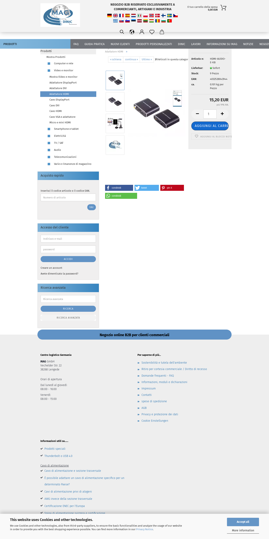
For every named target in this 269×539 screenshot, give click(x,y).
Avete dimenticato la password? (59, 273)
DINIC (181, 44)
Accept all (243, 522)
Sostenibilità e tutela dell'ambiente (164, 362)
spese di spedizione (154, 401)
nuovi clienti (120, 44)
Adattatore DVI (58, 88)
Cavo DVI (54, 105)
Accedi (68, 259)
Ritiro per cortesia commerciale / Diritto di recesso (174, 369)
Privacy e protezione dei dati (160, 414)
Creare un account (51, 267)
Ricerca (68, 308)
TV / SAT (54, 143)
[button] (119, 188)
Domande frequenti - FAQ (158, 375)
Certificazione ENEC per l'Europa (64, 506)
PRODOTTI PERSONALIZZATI (154, 44)
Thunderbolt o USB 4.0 (58, 456)
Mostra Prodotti (55, 56)
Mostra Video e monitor (63, 76)
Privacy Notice (144, 529)
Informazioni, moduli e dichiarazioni (164, 382)
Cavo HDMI (55, 111)
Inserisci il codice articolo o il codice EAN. (65, 190)
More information (243, 530)
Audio (53, 150)
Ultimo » (147, 59)
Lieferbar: (197, 67)
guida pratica (94, 44)
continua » (131, 59)
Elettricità (56, 136)
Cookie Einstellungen (155, 420)
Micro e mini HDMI (60, 122)
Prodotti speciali (54, 449)
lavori (196, 44)
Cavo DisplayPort (59, 99)
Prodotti (10, 44)
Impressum (149, 388)
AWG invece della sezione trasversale (68, 499)
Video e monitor (59, 70)
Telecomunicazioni (61, 157)
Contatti (147, 395)
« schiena (115, 59)
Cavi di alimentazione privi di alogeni (68, 491)
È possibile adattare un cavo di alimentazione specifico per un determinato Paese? (84, 481)
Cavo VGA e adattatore (62, 116)
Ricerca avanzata (68, 317)
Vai (91, 207)
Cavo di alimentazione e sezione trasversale (72, 471)
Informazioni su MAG (222, 44)
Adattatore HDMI (59, 94)
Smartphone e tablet (62, 129)
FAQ (75, 44)
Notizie (248, 44)
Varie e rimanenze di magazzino (68, 164)
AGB (144, 408)
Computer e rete (59, 63)
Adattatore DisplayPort (63, 82)
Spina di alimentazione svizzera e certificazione (74, 513)
